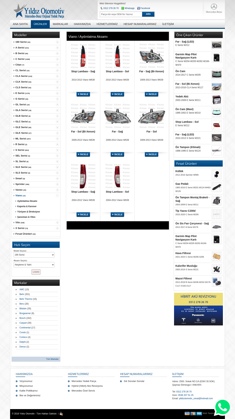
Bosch (22, 318)
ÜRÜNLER (40, 23)
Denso (22, 346)
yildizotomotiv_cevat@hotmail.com (196, 398)
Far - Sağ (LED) (185, 41)
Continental (25, 327)
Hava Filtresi (183, 253)
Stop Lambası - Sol (117, 71)
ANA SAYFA (20, 23)
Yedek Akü (182, 96)
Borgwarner (25, 313)
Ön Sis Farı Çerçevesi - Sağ (192, 223)
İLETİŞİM (177, 374)
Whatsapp (127, 8)
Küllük (179, 171)
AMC (21, 289)
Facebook (145, 8)
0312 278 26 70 (111, 8)
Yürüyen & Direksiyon (28, 211)
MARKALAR (60, 23)
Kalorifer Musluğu (186, 265)
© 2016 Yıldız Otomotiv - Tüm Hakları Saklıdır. (34, 413)
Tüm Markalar (52, 359)
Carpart (23, 323)
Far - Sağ (117, 131)
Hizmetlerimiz (78, 374)
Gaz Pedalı (182, 183)
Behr (21, 294)
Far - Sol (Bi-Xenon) (83, 131)
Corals (22, 332)
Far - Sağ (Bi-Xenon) (151, 71)
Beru (21, 304)
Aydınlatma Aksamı (27, 201)
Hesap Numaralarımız (136, 374)
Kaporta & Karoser (27, 206)
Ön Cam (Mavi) (185, 109)
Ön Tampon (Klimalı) (188, 147)
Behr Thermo (25, 299)
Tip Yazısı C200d (186, 210)
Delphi (22, 342)
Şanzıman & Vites (26, 217)
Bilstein (23, 308)
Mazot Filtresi (184, 278)
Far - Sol (152, 131)
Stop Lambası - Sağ (83, 71)
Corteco (23, 337)
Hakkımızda (24, 374)
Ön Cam (180, 71)
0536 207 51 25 (185, 395)
